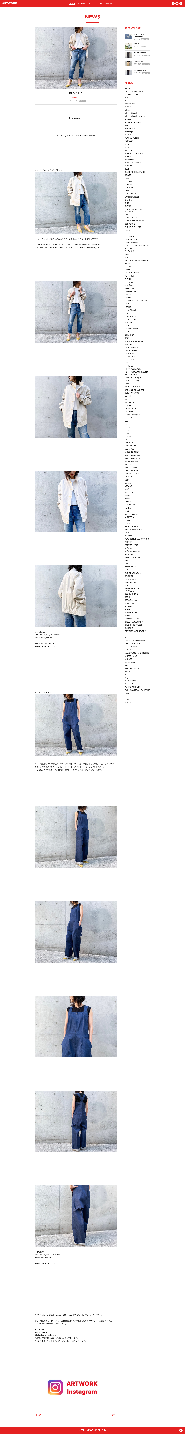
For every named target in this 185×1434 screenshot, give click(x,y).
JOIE (127, 363)
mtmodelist (129, 493)
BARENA (128, 157)
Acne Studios (130, 104)
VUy (126, 678)
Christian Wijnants (132, 197)
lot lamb (128, 434)
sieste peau (129, 604)
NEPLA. (128, 508)
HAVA (127, 304)
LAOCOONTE (130, 409)
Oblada (127, 521)
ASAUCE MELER (132, 138)
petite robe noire (131, 527)
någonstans (129, 499)
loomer (127, 431)
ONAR (127, 524)
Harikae (128, 298)
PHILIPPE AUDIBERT (133, 530)
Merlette (128, 483)
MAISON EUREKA (132, 455)
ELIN (127, 258)
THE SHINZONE (131, 647)
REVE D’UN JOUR (132, 558)
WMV (127, 694)
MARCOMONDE (131, 471)
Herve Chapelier (131, 310)
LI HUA (127, 428)
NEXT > (114, 1415)
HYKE (127, 326)
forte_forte (129, 286)
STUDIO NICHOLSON (134, 625)
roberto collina (130, 567)
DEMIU (127, 234)
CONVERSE (130, 224)
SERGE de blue (131, 600)
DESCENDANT (131, 240)
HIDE (127, 314)
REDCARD (129, 555)
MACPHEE (129, 443)
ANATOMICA (130, 129)
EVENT (143, 47)
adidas (127, 110)
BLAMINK (75, 97)
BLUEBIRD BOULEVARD (135, 172)
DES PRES (129, 237)
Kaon (127, 384)
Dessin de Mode (131, 243)
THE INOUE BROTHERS (135, 641)
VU (126, 675)
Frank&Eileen (130, 289)
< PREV (38, 1415)
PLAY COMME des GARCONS (137, 539)
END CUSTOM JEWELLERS (136, 261)
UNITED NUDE (131, 656)
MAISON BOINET (132, 452)
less (126, 421)
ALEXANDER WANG (133, 123)
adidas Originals (131, 113)
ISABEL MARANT (132, 348)
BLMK (127, 169)
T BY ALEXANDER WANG (135, 631)
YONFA (128, 703)
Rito (126, 564)
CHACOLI (129, 191)
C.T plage (128, 182)
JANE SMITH (130, 360)
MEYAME (128, 486)
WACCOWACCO (131, 681)
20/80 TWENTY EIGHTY (134, 92)
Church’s (128, 200)
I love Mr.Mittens (131, 329)
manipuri (128, 465)
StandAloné (129, 616)
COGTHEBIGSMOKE (133, 218)
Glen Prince (129, 295)
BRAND (81, 3)
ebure (127, 255)
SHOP (90, 3)
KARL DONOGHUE (132, 387)
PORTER (128, 542)
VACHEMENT (130, 663)
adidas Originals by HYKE (135, 117)
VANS (127, 666)
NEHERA (128, 502)
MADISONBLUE (131, 446)
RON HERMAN (131, 570)
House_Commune (132, 320)
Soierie (127, 610)
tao (126, 638)
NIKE (127, 511)
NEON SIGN (130, 505)
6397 (127, 98)
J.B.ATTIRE (129, 354)
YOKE (127, 700)
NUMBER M (129, 517)
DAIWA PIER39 (131, 231)
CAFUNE (128, 185)
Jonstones (129, 366)
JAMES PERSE (131, 357)
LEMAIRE (128, 418)
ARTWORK (10, 3)
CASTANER (129, 188)
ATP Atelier (129, 144)
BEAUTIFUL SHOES (133, 163)
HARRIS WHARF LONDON (136, 301)
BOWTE (128, 175)
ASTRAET (129, 141)
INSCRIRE (129, 344)
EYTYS (128, 270)
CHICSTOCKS (130, 194)
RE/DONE (129, 549)
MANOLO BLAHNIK (133, 468)
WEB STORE (110, 3)
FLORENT (129, 283)
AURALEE (129, 147)
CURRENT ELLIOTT (133, 227)
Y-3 (126, 697)
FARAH (128, 279)
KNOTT (128, 400)
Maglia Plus (129, 449)
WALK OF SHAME (132, 687)
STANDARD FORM (132, 619)
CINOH (127, 203)
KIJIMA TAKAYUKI (132, 393)
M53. (127, 440)
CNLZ (127, 215)
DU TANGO (129, 251)
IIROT (127, 338)
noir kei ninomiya (131, 514)
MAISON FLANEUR (133, 458)
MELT (127, 480)
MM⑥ (127, 490)
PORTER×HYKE (131, 545)
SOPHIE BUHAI (131, 613)
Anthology (129, 132)
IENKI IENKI (130, 335)
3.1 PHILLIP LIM (131, 95)
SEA (126, 586)
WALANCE (129, 684)
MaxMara (128, 477)
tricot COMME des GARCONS (137, 653)
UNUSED (128, 659)
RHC (126, 561)
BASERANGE (130, 160)
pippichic (128, 536)
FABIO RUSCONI (132, 273)
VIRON (127, 672)
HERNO (128, 307)
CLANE (128, 206)
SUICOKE (129, 628)
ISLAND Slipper (131, 351)
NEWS (72, 3)
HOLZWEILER (130, 317)
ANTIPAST (129, 135)
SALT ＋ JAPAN (131, 580)
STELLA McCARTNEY (134, 622)
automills (128, 151)
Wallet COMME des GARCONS (137, 690)
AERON (128, 120)
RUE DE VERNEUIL (133, 573)
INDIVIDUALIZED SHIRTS (135, 341)
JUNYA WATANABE (133, 369)
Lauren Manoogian (132, 415)
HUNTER (137, 44)
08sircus (128, 89)
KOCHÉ (128, 406)
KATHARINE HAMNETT (134, 390)
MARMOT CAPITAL (132, 474)
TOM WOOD (130, 650)
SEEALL (128, 597)
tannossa (128, 635)
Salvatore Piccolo (131, 583)
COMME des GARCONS (135, 221)
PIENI (127, 533)
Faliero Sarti (129, 276)
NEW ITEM (82, 101)
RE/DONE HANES (132, 552)
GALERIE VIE (139, 62)
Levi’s (127, 424)
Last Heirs (129, 412)
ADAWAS (128, 107)
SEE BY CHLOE (131, 594)
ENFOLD (128, 264)
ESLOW (128, 267)
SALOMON (129, 576)
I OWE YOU (129, 332)
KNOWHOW (130, 403)
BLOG (99, 3)
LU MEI (128, 437)
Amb (126, 126)
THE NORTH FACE (132, 644)
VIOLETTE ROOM (132, 669)
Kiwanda (128, 397)
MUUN (127, 496)
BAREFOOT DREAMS (134, 154)
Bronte (127, 179)
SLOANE (128, 607)
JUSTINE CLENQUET (133, 378)
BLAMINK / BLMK (140, 53)
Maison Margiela (131, 462)
